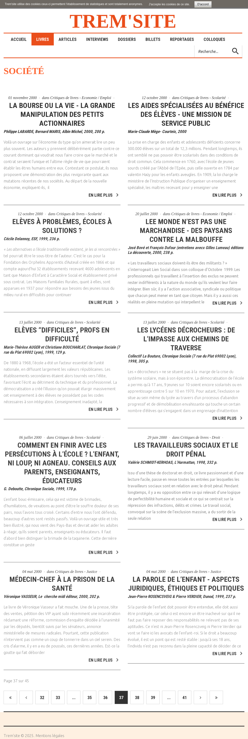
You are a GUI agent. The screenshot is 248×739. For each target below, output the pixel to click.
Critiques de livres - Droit (200, 435)
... (74, 697)
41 (184, 697)
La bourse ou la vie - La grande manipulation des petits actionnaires (62, 114)
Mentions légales (50, 735)
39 (153, 697)
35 (89, 697)
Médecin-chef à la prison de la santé (62, 581)
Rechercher (194, 45)
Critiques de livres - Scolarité (203, 98)
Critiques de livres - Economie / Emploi (80, 98)
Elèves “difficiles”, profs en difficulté (61, 332)
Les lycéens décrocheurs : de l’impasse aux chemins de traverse (186, 337)
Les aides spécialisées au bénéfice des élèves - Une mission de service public (186, 114)
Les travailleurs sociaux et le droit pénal (186, 447)
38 (137, 697)
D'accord (203, 4)
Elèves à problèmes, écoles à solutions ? (62, 223)
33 (58, 697)
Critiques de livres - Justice (76, 569)
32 (42, 697)
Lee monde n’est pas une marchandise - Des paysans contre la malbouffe (186, 228)
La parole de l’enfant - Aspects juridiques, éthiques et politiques (186, 581)
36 (105, 697)
